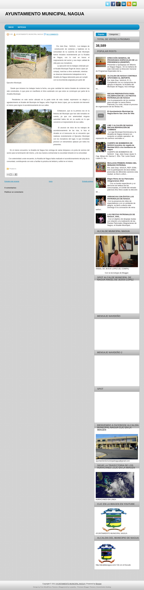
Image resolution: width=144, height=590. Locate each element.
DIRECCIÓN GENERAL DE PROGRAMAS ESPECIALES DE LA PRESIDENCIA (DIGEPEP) (122, 60)
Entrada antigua (87, 181)
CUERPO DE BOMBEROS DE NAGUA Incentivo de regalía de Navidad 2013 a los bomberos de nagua (121, 146)
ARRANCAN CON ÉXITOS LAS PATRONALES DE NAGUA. (120, 198)
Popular (101, 34)
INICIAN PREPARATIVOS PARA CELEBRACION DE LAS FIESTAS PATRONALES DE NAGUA (121, 96)
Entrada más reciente (11, 181)
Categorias (113, 34)
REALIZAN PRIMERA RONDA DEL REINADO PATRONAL (122, 164)
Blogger (125, 273)
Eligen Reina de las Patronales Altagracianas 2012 (120, 180)
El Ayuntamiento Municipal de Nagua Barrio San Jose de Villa (120, 112)
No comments (52, 34)
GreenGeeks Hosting (103, 587)
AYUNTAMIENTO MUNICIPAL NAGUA (44, 13)
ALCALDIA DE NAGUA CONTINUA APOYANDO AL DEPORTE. (122, 77)
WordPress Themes (51, 587)
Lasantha (72, 587)
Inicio (11, 27)
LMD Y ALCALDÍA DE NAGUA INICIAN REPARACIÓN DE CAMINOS (120, 127)
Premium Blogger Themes (86, 587)
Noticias (22, 27)
